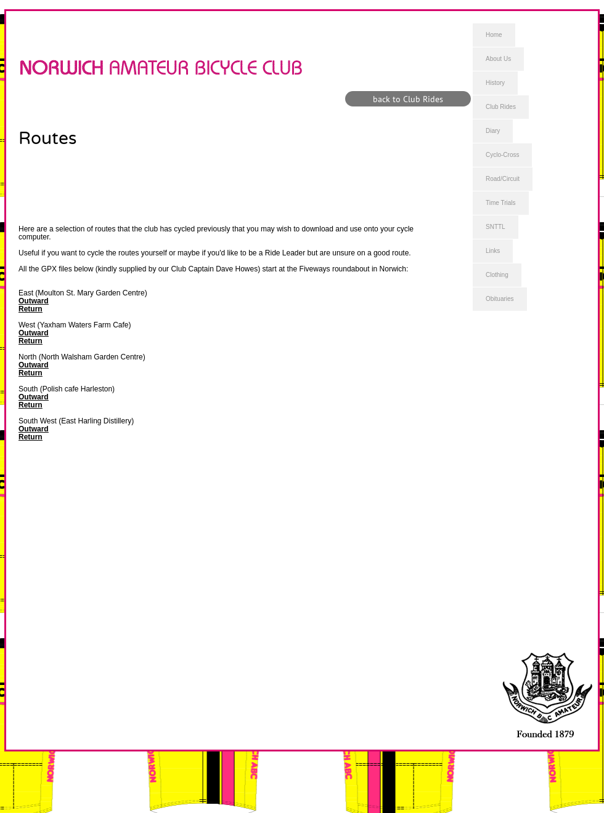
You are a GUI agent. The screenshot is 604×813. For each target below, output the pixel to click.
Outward (33, 301)
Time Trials (501, 202)
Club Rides (501, 106)
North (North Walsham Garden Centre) (81, 357)
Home (494, 34)
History (495, 82)
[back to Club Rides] (408, 98)
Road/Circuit (503, 178)
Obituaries (500, 298)
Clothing (497, 274)
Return (30, 309)
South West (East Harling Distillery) (76, 421)
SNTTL (495, 226)
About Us (498, 58)
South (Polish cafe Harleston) (66, 389)
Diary (493, 130)
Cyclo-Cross (502, 154)
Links (493, 250)
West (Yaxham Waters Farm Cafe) (74, 325)
